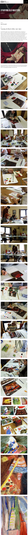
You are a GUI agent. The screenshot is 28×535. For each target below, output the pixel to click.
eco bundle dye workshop (7, 67)
